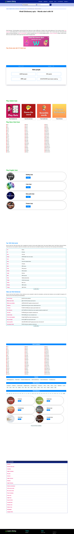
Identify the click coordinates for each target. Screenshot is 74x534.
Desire (8, 282)
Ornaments (47, 134)
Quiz (55, 1)
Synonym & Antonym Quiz (25, 379)
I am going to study (10, 324)
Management (47, 146)
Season (8, 146)
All (7, 252)
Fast (7, 259)
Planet (8, 144)
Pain (8, 263)
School (27, 348)
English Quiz (9, 497)
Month (8, 358)
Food (8, 131)
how (13, 387)
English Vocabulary (10, 471)
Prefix (45, 385)
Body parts (47, 358)
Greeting (27, 150)
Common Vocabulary (53, 33)
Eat (7, 249)
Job (7, 348)
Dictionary (8, 480)
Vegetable (47, 128)
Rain (8, 266)
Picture (46, 124)
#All (55, 387)
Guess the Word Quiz (44, 379)
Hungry (8, 287)
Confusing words (33, 385)
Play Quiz (8, 473)
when (35, 387)
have (10, 387)
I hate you (8, 305)
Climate (27, 358)
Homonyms (40, 385)
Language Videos (10, 511)
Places (27, 127)
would (48, 387)
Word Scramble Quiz (35, 379)
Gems (8, 128)
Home (7, 8)
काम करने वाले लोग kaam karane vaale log (49, 79)
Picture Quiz (17, 379)
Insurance (47, 130)
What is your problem (11, 303)
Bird (7, 133)
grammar (37, 33)
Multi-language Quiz (10, 379)
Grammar (66, 1)
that (25, 387)
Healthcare (47, 140)
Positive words (19, 385)
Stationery (47, 131)
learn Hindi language (22, 33)
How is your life (9, 321)
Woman (8, 284)
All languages (9, 509)
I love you (8, 307)
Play (28, 177)
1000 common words (10, 488)
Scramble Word (9, 502)
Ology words (47, 144)
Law (7, 127)
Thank (8, 280)
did (7, 387)
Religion (27, 147)
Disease (27, 134)
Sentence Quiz (9, 507)
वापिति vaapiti (23, 79)
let (16, 387)
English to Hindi (11, 8)
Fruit (7, 137)
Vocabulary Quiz (52, 379)
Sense (8, 270)
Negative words (26, 385)
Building (27, 151)
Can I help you (9, 310)
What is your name (10, 300)
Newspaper (47, 141)
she (22, 387)
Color (8, 134)
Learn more (36, 288)
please (19, 387)
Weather (27, 137)
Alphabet (26, 532)
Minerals (27, 144)
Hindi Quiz (17, 8)
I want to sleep (9, 314)
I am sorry (8, 312)
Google (27, 133)
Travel (27, 130)
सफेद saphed (49, 74)
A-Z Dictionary (60, 1)
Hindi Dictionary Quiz (23, 8)
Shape (8, 141)
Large (8, 273)
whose (52, 387)
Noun (55, 385)
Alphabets (46, 1)
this (28, 387)
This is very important (11, 317)
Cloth (8, 140)
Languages (40, 1)
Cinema (27, 131)
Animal (27, 124)
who (42, 387)
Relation (46, 348)
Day (7, 124)
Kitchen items (47, 150)
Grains (27, 128)
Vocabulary (51, 1)
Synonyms (9, 385)
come (64, 385)
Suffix (48, 385)
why (45, 387)
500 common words (10, 490)
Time (8, 130)
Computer (27, 143)
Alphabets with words (10, 466)
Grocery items (47, 151)
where (38, 387)
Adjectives (59, 385)
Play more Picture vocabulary (36, 425)
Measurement (47, 147)
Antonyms (14, 385)
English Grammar (10, 478)
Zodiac (8, 147)
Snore (8, 256)
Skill (7, 275)
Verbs (52, 385)
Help (8, 261)
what (31, 387)
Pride (8, 268)
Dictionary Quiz (9, 504)
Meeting (27, 141)
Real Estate (47, 143)
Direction (46, 127)
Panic (8, 277)
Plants (8, 150)
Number (8, 151)
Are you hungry (9, 319)
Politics (27, 146)
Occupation (47, 137)
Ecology (27, 140)
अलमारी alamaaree (23, 74)
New (8, 254)
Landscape (47, 133)
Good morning (9, 298)
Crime (8, 143)
